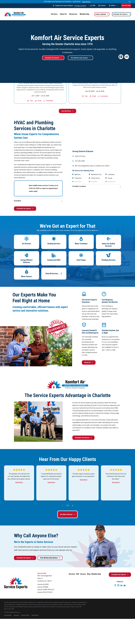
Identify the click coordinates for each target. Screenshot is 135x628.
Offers (112, 5)
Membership (96, 574)
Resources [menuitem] (73, 14)
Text (31, 101)
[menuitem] (8, 615)
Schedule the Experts (121, 14)
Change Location (80, 6)
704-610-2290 (126, 5)
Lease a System (101, 14)
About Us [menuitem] (63, 14)
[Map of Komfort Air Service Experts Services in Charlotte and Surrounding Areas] (96, 133)
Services (72, 574)
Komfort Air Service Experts (64, 5)
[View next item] (72, 505)
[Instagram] (118, 585)
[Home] (15, 14)
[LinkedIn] (121, 585)
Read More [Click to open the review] (19, 482)
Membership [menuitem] (84, 14)
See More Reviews (67, 514)
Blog (88, 574)
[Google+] (125, 585)
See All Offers (67, 111)
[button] (127, 57)
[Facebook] (115, 585)
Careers (102, 5)
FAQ (93, 5)
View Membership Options (80, 58)
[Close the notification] (129, 1)
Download (49, 101)
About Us (88, 362)
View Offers (86, 2)
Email (39, 101)
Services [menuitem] (54, 14)
